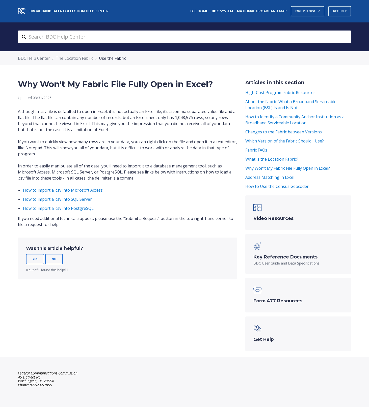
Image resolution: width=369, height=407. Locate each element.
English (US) (305, 11)
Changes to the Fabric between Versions (283, 132)
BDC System (222, 11)
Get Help (340, 11)
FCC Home (199, 11)
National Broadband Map (262, 11)
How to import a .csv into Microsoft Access (63, 190)
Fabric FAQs (256, 150)
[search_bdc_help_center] (184, 37)
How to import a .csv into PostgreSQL (58, 208)
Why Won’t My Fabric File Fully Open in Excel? (287, 168)
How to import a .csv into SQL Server (57, 199)
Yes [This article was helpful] (35, 259)
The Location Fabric (74, 58)
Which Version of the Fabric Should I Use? (284, 141)
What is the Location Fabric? (271, 159)
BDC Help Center (34, 58)
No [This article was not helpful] (54, 259)
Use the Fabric (112, 58)
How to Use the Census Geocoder (277, 186)
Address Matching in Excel (269, 177)
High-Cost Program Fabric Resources (280, 92)
